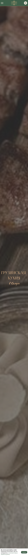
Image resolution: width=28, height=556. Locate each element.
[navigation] (2, 3)
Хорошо (24, 552)
